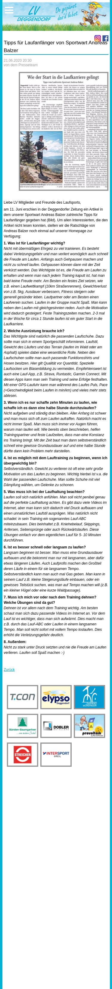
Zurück (9, 670)
